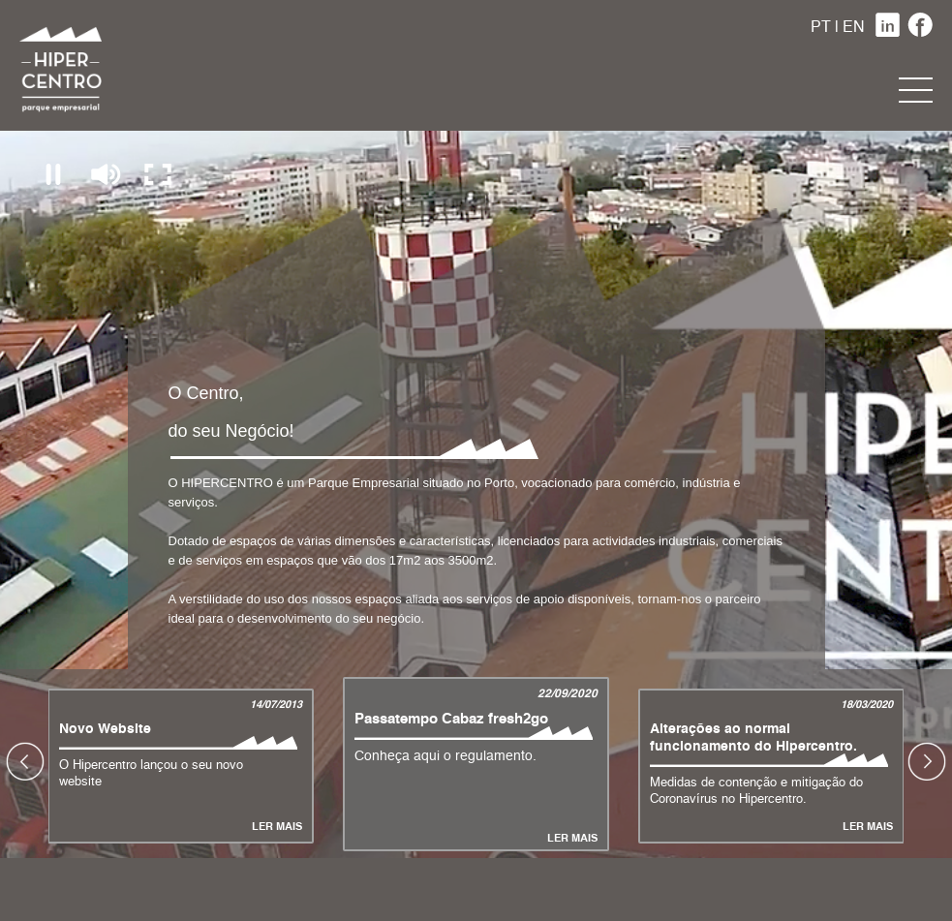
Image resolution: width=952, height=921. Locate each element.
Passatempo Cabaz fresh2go (451, 719)
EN (854, 28)
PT (821, 28)
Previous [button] (25, 761)
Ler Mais (277, 827)
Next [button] (926, 761)
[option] (476, 761)
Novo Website (105, 729)
